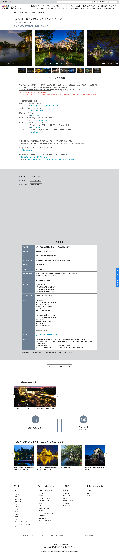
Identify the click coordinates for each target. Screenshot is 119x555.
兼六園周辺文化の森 (111, 8)
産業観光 (41, 510)
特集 (32, 6)
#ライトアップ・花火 (35, 180)
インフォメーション (19, 527)
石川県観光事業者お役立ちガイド (47, 498)
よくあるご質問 (102, 6)
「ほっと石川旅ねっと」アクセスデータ (48, 513)
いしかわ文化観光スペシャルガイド (78, 8)
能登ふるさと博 (66, 503)
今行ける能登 (40, 8)
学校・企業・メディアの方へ (45, 500)
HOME (15, 12)
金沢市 (33, 176)
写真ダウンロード (43, 516)
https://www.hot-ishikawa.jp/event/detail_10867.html (71, 456)
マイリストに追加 (60, 78)
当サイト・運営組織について (45, 490)
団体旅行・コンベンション (45, 508)
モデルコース (40, 6)
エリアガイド (60, 8)
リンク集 (41, 495)
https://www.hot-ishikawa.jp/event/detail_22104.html (47, 458)
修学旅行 (41, 503)
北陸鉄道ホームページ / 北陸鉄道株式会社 (34, 157)
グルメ (72, 6)
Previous (16, 48)
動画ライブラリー (43, 518)
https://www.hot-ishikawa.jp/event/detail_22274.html (24, 458)
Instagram (66, 493)
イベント (64, 6)
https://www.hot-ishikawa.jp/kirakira (35, 398)
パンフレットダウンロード (21, 522)
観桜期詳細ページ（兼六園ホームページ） (45, 106)
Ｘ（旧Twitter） (66, 495)
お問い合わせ (89, 536)
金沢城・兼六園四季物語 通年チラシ (49, 335)
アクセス (92, 6)
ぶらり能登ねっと (97, 8)
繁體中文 (89, 493)
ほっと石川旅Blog (19, 499)
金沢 (39, 176)
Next (103, 48)
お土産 (78, 6)
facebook (65, 490)
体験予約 (56, 6)
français (89, 495)
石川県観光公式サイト (11, 7)
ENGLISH (89, 490)
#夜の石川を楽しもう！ (36, 184)
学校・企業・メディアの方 (99, 1)
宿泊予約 (85, 6)
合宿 (40, 505)
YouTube (65, 498)
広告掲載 (41, 493)
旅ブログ (50, 8)
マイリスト (114, 6)
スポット (49, 6)
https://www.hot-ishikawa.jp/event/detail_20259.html (95, 458)
